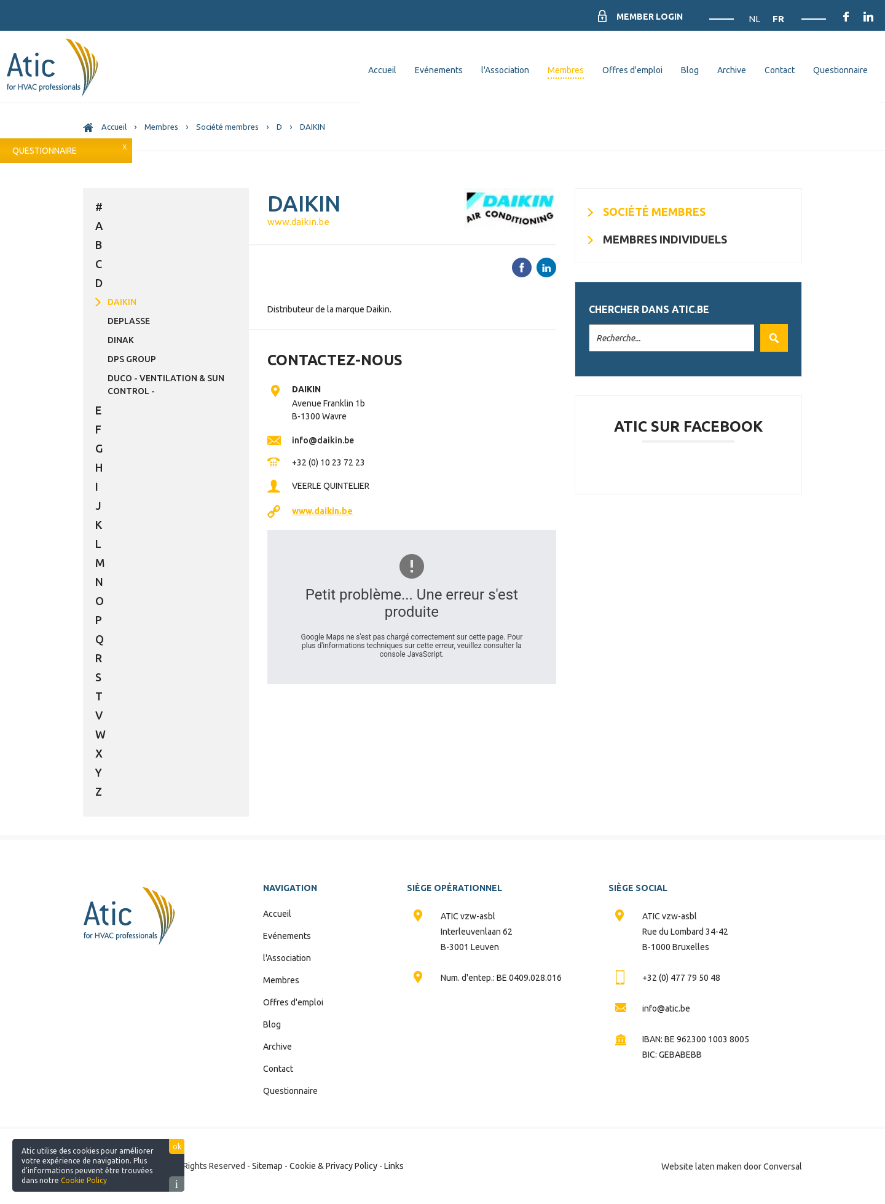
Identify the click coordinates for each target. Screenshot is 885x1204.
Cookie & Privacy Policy (333, 1166)
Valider (771, 338)
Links (394, 1166)
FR (778, 19)
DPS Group (132, 359)
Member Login (649, 17)
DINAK (121, 340)
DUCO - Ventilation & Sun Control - (166, 384)
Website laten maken (701, 1166)
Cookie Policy (84, 1180)
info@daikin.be (323, 440)
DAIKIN (122, 302)
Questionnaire (44, 151)
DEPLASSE (129, 321)
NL (755, 19)
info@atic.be (666, 1008)
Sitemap (267, 1166)
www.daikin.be (298, 221)
